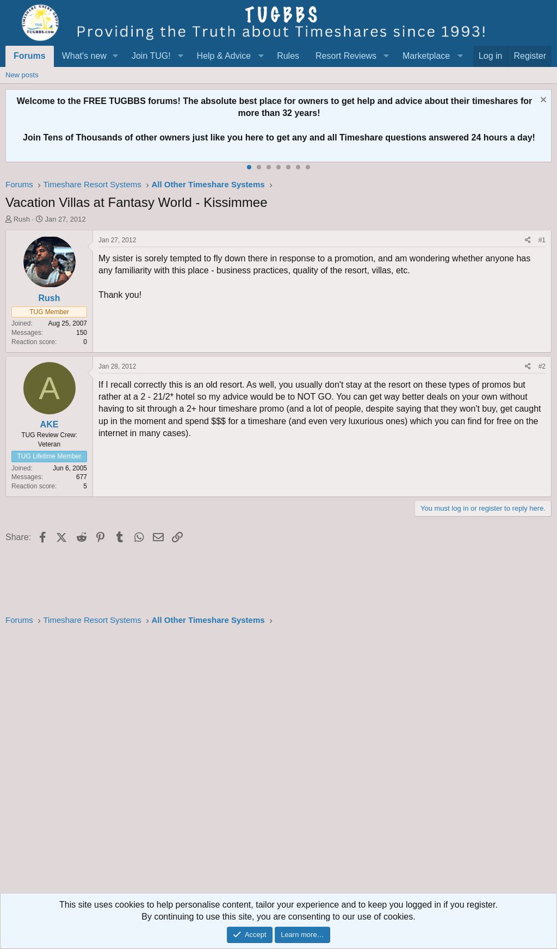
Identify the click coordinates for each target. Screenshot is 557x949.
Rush (22, 219)
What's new (84, 55)
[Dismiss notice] (542, 101)
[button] (115, 56)
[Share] (528, 240)
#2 (542, 366)
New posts (22, 75)
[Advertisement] (278, 762)
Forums (30, 55)
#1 (542, 240)
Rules (288, 55)
